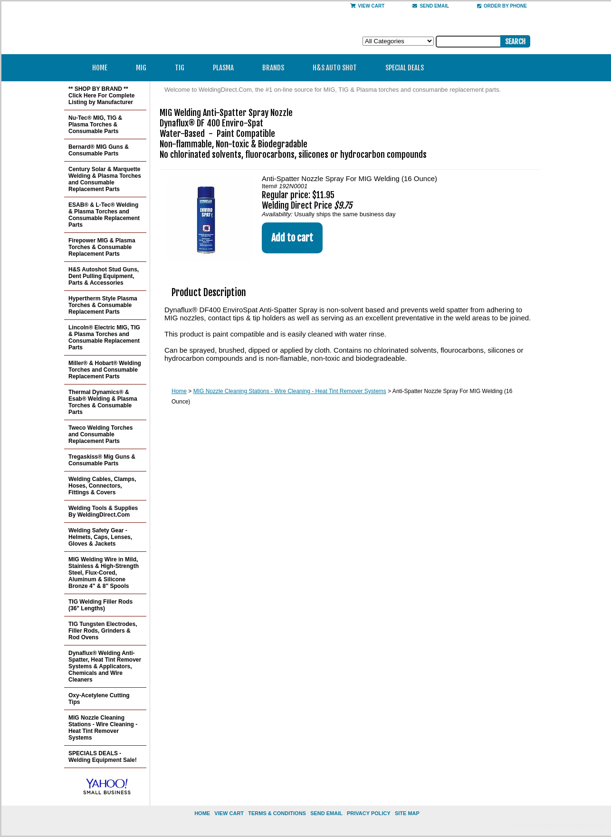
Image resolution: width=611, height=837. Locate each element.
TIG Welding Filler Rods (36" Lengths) (100, 605)
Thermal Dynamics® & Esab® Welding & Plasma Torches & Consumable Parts (102, 402)
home (202, 813)
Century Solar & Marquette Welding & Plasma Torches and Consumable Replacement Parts (104, 179)
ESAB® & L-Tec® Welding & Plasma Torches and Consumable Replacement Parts (104, 215)
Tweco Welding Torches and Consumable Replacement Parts (100, 434)
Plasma (226, 67)
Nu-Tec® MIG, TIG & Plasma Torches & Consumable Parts (95, 125)
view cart (229, 813)
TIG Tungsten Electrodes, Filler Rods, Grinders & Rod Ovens (102, 631)
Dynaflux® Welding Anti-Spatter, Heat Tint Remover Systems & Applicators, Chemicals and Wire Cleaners (104, 666)
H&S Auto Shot (335, 67)
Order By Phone (502, 6)
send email (430, 6)
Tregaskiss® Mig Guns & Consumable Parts (101, 460)
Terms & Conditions (277, 813)
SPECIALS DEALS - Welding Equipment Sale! (102, 756)
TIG (183, 67)
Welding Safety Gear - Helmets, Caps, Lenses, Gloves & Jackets (100, 537)
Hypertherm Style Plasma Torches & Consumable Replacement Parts (102, 305)
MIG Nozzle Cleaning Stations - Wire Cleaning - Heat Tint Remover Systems (289, 391)
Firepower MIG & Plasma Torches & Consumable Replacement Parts (101, 247)
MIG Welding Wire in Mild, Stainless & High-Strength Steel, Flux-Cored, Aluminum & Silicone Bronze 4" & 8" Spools (103, 572)
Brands (276, 67)
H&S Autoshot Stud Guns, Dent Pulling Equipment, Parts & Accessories (103, 276)
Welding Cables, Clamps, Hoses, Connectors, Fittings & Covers (102, 486)
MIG (144, 67)
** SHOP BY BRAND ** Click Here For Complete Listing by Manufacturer (101, 96)
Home (99, 67)
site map (407, 813)
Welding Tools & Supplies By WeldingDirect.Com (103, 511)
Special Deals (404, 67)
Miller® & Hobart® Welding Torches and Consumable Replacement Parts (104, 370)
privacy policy (369, 813)
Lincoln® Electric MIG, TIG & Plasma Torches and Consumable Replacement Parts (104, 337)
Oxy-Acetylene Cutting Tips (99, 698)
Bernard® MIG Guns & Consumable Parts (98, 150)
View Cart (367, 6)
